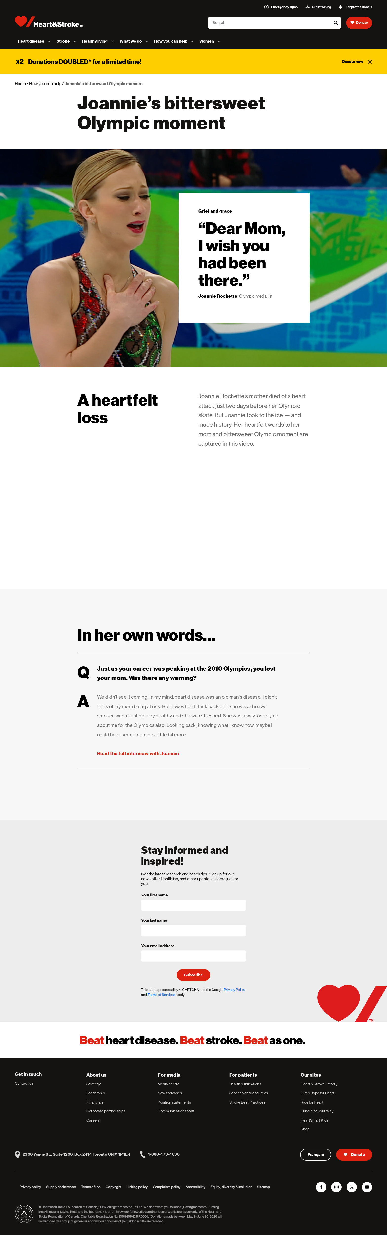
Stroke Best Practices (247, 1102)
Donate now (352, 61)
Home (20, 83)
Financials (95, 1102)
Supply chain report (61, 1187)
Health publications (245, 1084)
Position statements (174, 1102)
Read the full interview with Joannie (138, 753)
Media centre (168, 1084)
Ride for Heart (312, 1102)
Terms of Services (161, 995)
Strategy (93, 1084)
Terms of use (91, 1187)
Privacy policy (30, 1187)
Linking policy (137, 1187)
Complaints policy (167, 1187)
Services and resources (248, 1093)
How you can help (45, 83)
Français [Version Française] (316, 1154)
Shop (305, 1129)
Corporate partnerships (105, 1111)
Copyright (113, 1187)
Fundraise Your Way (317, 1111)
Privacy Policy (235, 990)
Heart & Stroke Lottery (319, 1084)
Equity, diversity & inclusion (231, 1187)
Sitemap (263, 1187)
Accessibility (195, 1187)
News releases (170, 1093)
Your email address (157, 946)
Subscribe (193, 975)
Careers (93, 1120)
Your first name (154, 895)
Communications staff (176, 1111)
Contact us (24, 1083)
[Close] (370, 61)
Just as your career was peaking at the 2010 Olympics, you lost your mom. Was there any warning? (176, 672)
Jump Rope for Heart (317, 1093)
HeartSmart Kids (314, 1120)
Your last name (154, 920)
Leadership (95, 1093)
